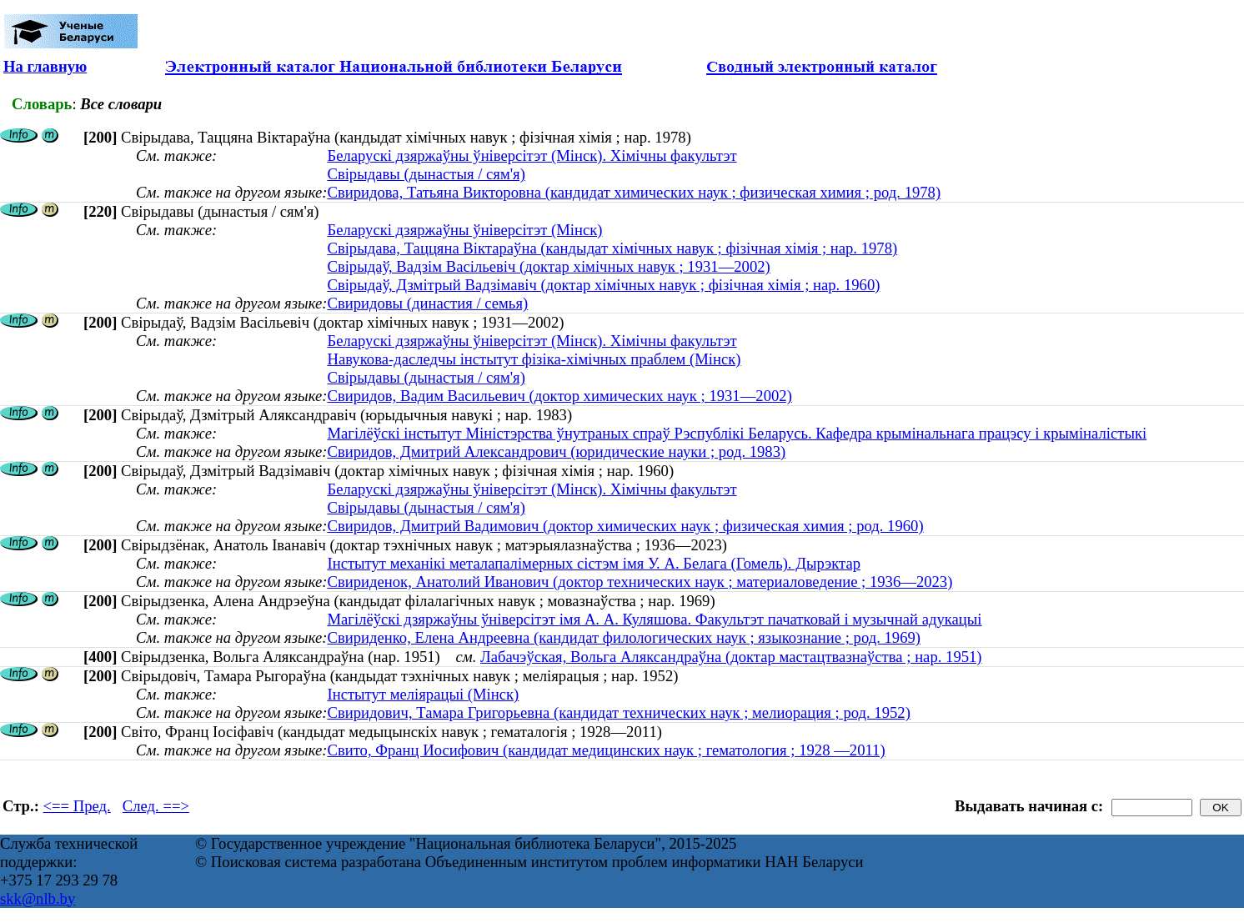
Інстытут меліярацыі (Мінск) (423, 694)
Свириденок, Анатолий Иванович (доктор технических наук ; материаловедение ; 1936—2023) (639, 581)
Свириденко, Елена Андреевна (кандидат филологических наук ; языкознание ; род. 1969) (623, 637)
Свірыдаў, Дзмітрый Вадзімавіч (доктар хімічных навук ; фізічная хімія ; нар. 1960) (603, 284)
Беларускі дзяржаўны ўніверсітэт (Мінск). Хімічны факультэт (531, 155)
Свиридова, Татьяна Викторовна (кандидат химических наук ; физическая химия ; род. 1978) (634, 192)
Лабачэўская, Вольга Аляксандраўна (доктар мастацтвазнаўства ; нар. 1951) (731, 656)
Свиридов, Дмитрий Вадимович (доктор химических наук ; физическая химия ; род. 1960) (625, 525)
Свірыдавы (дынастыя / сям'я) (425, 174)
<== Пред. (77, 806)
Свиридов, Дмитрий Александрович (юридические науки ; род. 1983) (556, 451)
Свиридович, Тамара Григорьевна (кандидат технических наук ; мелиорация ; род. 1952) (618, 712)
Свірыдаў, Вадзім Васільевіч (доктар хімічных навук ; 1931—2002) (548, 266)
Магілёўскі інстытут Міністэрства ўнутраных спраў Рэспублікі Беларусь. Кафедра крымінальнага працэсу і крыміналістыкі (736, 433)
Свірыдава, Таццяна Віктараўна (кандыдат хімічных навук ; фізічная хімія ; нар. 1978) (612, 248)
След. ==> (156, 806)
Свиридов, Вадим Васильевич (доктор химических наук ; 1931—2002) (559, 395)
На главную (45, 66)
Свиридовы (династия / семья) (427, 303)
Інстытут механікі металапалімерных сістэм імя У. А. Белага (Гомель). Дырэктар (593, 563)
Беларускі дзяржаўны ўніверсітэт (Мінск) (464, 229)
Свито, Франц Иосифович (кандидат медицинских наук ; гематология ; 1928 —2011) (606, 750)
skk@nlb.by (37, 898)
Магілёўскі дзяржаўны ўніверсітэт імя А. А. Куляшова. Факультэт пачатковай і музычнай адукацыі (654, 619)
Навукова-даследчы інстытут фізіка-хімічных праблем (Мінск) (533, 359)
